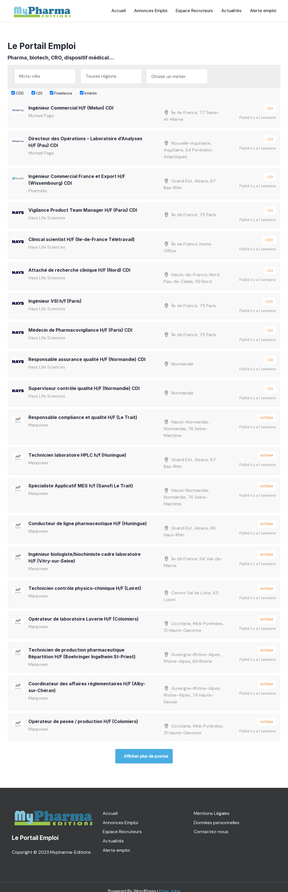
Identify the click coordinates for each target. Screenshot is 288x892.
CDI (37, 93)
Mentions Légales (212, 805)
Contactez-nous (211, 823)
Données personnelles (216, 814)
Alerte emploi (263, 11)
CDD (17, 93)
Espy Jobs (169, 883)
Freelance (61, 93)
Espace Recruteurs (194, 11)
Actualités (231, 11)
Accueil (118, 11)
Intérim (88, 93)
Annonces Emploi (150, 11)
